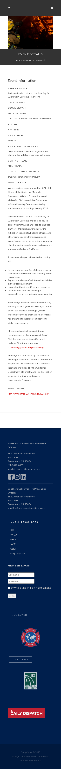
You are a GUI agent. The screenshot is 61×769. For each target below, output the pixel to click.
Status (12, 124)
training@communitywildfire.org (27, 347)
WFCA (13, 534)
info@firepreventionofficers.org (24, 469)
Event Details (17, 182)
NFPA (13, 539)
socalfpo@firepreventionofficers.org (26, 508)
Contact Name (17, 161)
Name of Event (17, 88)
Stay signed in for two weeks (31, 588)
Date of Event (17, 102)
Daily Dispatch (17, 553)
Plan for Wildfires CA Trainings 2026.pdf (28, 393)
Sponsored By (17, 113)
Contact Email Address (23, 171)
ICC (12, 530)
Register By (16, 135)
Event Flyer (16, 388)
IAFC (13, 544)
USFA (13, 548)
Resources (27, 60)
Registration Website (23, 146)
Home (17, 60)
